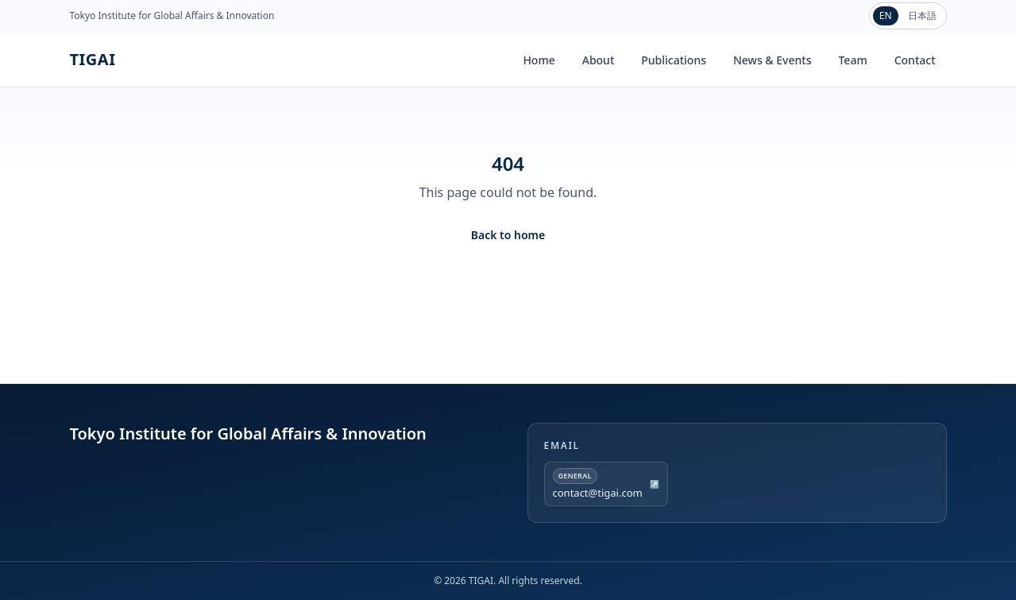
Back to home (508, 234)
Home (538, 60)
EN (885, 15)
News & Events (772, 60)
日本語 (922, 15)
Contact (915, 60)
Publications (673, 60)
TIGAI (93, 59)
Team (852, 60)
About (598, 60)
